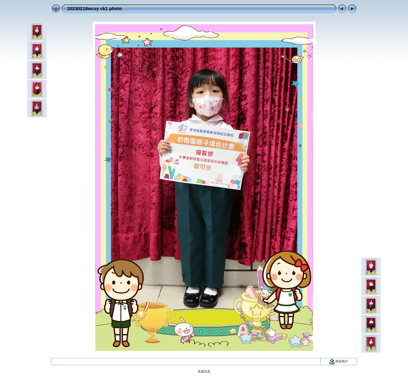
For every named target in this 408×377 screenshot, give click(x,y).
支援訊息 (204, 371)
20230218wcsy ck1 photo (94, 8)
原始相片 (338, 361)
